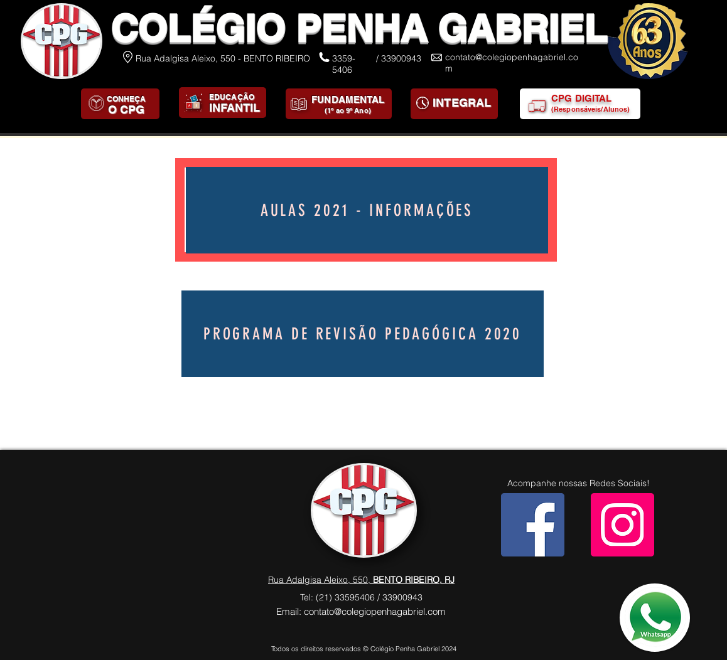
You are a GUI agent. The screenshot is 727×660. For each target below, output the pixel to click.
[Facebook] (532, 524)
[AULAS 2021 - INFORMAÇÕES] (367, 210)
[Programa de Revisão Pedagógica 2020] (362, 333)
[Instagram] (622, 524)
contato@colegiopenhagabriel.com (375, 611)
